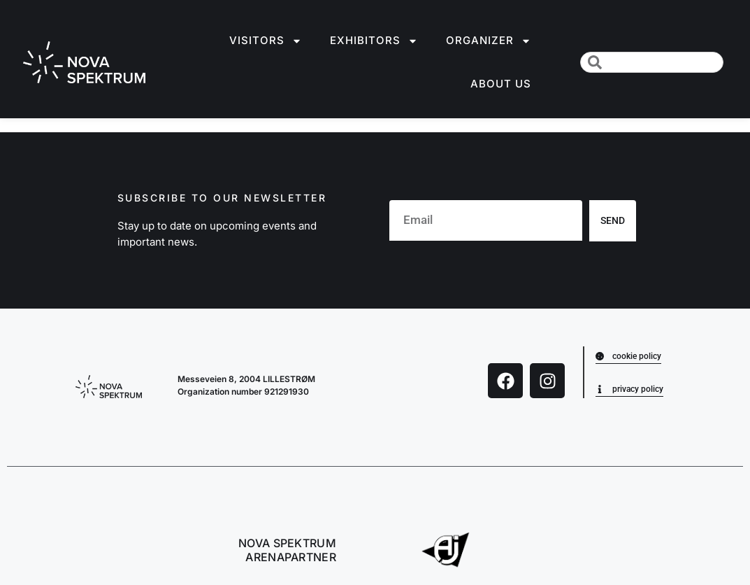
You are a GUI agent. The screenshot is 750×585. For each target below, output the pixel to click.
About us (500, 83)
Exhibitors (374, 41)
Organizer (488, 41)
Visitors (265, 41)
